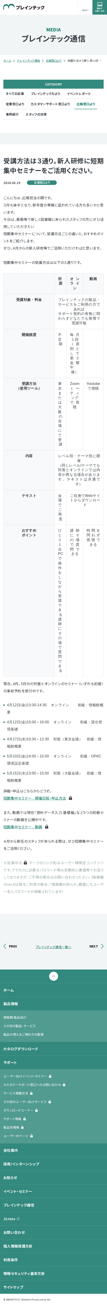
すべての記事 (15, 93)
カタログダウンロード (20, 1048)
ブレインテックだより (45, 93)
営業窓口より (15, 104)
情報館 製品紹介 (14, 1017)
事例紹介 (12, 114)
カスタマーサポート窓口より (50, 104)
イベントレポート (79, 93)
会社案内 (10, 1150)
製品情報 (10, 1003)
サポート (10, 1062)
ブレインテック (23, 7)
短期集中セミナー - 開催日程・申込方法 (34, 798)
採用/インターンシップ (21, 1164)
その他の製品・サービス (19, 1026)
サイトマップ (13, 1287)
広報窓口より (54, 60)
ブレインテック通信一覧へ (53, 947)
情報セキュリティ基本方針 (24, 1273)
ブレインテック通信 (28, 60)
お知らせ (10, 1177)
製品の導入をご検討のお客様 (23, 1034)
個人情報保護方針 (18, 1246)
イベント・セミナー (17, 1191)
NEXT (94, 946)
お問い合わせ (14, 1232)
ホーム (7, 60)
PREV (13, 946)
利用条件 (10, 1259)
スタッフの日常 (36, 114)
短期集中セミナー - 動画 (22, 826)
